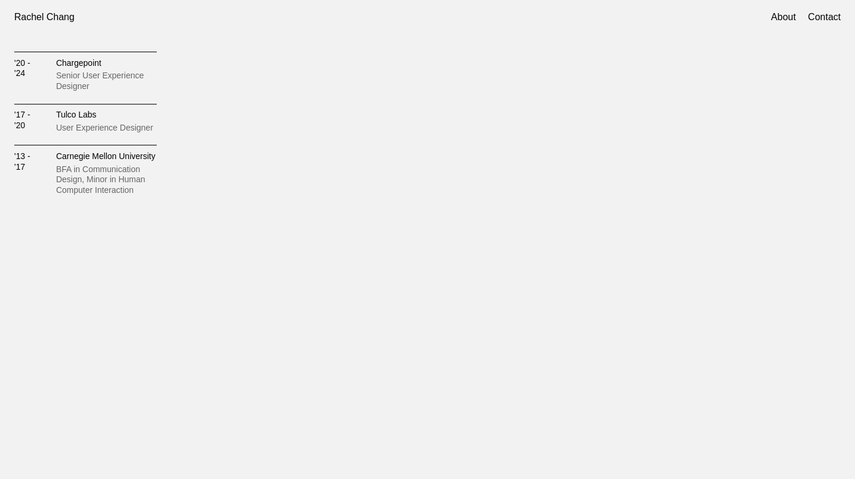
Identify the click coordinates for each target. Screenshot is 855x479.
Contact (824, 17)
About (783, 17)
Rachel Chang (44, 17)
